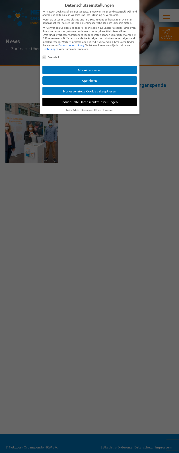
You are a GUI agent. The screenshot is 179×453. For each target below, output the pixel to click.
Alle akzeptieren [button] (90, 70)
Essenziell (50, 57)
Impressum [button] (108, 109)
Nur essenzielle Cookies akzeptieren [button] (89, 91)
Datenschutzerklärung (71, 45)
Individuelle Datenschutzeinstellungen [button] (89, 102)
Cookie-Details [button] (73, 109)
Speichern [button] (89, 80)
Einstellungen (50, 48)
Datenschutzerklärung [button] (91, 109)
